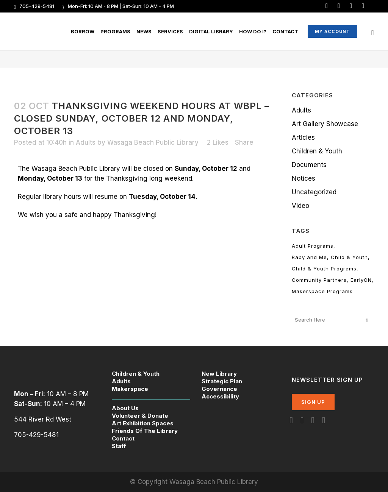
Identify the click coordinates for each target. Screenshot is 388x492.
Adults (85, 142)
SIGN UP (313, 402)
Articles (303, 137)
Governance (219, 388)
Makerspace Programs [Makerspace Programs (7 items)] (322, 291)
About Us (125, 408)
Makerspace (130, 388)
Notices (303, 178)
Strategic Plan (222, 381)
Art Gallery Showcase (325, 124)
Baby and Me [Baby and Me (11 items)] (309, 257)
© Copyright (149, 482)
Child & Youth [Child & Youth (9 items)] (349, 257)
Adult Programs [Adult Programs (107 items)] (312, 246)
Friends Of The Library (145, 430)
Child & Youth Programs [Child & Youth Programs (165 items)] (324, 269)
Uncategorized (314, 192)
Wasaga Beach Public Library (153, 142)
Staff (119, 446)
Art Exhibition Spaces (143, 423)
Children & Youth (317, 151)
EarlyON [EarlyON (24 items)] (361, 280)
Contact (123, 438)
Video (300, 205)
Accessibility (220, 396)
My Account (332, 31)
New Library (219, 373)
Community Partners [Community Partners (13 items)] (319, 280)
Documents (309, 165)
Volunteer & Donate (140, 415)
